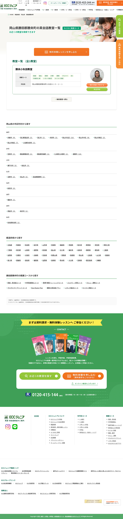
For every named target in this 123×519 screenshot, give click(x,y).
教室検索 (22, 10)
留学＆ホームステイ (59, 471)
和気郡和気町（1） (14, 222)
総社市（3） (26, 165)
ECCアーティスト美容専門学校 (27, 493)
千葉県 (10, 250)
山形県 (44, 245)
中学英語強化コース (32, 283)
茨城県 (71, 245)
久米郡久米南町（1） (61, 154)
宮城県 (53, 245)
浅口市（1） (41, 137)
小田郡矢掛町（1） (29, 143)
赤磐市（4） (12, 137)
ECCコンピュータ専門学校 (48, 493)
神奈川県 (107, 245)
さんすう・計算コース (74, 283)
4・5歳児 (55, 10)
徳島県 (107, 255)
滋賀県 (10, 255)
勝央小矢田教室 (24, 69)
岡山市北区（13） (68, 137)
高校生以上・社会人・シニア (105, 10)
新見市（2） (12, 188)
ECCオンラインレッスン (42, 471)
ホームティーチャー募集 (58, 443)
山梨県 (27, 250)
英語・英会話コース (14, 283)
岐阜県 (79, 250)
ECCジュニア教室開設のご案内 (74, 483)
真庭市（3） (12, 211)
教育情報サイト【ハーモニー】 (20, 473)
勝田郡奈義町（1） (43, 154)
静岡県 (88, 250)
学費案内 (53, 430)
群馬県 (88, 245)
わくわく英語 (112, 430)
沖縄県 (98, 260)
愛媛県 (18, 260)
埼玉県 (97, 245)
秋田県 (27, 245)
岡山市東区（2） (100, 137)
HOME (36, 416)
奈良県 (44, 255)
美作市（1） (24, 211)
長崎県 (53, 260)
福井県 (71, 250)
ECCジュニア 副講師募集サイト (78, 471)
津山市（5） (24, 177)
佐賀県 (44, 260)
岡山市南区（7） (13, 143)
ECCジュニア (19, 483)
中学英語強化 (112, 422)
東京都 (18, 250)
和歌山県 (54, 255)
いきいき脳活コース (71, 288)
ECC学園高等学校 (64, 493)
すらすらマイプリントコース (17, 288)
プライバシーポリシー (57, 440)
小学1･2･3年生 (83, 424)
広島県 (90, 255)
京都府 (18, 255)
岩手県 (36, 245)
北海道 (10, 245)
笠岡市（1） (12, 154)
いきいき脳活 (112, 441)
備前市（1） (12, 200)
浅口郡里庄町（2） (26, 137)
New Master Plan (37, 288)
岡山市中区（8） (84, 137)
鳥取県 (63, 255)
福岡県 (36, 260)
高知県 (27, 260)
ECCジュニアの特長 (34, 10)
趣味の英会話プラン (54, 288)
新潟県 (44, 250)
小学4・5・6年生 (80, 10)
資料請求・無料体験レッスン (59, 427)
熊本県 (62, 260)
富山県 (53, 250)
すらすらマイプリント (114, 438)
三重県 (106, 250)
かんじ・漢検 (112, 436)
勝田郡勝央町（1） (26, 154)
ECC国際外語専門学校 (7, 493)
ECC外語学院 (30, 483)
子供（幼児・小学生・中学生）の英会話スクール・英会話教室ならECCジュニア (59, 516)
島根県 (72, 255)
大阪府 (27, 255)
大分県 (71, 260)
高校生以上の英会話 (114, 428)
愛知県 (97, 250)
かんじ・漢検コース (93, 283)
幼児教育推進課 (26, 471)
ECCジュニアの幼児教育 (58, 422)
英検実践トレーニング (115, 425)
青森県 (18, 245)
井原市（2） (54, 137)
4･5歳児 (81, 422)
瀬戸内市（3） (12, 165)
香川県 (10, 260)
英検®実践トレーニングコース (53, 283)
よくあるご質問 (27, 3)
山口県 (98, 255)
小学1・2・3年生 (66, 10)
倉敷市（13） (77, 154)
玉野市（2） (12, 177)
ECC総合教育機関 (6, 483)
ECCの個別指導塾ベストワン (9, 471)
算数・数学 (111, 433)
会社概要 (53, 438)
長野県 (36, 250)
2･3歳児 (81, 419)
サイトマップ (55, 435)
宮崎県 (79, 260)
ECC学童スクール (43, 483)
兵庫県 (36, 255)
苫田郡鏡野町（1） (39, 177)
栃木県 (79, 245)
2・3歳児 (46, 10)
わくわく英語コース (89, 288)
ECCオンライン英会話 (93, 483)
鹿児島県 (89, 260)
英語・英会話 (112, 419)
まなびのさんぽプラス (114, 443)
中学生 (91, 10)
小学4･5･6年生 (83, 427)
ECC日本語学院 (57, 483)
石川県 (62, 250)
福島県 (62, 245)
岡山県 (81, 255)
